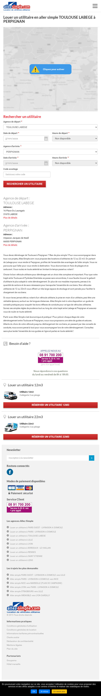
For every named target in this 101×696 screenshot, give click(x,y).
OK (34, 691)
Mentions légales (14, 645)
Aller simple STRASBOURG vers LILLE (26, 591)
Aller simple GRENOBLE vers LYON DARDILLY (30, 595)
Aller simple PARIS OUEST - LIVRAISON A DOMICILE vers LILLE (37, 575)
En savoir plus (59, 691)
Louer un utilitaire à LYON (21, 544)
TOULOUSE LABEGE (18, 203)
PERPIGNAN (12, 230)
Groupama (11, 660)
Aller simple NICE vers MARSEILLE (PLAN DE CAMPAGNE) (36, 583)
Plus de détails (10, 217)
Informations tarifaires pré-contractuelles (25, 633)
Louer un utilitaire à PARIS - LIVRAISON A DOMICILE (33, 532)
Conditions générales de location (21, 630)
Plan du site (12, 649)
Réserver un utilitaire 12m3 (50, 404)
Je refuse (44, 691)
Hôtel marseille (13, 664)
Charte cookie (13, 637)
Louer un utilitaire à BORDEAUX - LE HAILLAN (30, 548)
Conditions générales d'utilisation (22, 626)
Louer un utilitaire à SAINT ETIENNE (26, 556)
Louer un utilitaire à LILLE (21, 540)
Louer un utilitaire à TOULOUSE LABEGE (28, 536)
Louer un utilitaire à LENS (21, 560)
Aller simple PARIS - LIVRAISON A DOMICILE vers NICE (34, 579)
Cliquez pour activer (53, 69)
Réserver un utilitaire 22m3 (50, 436)
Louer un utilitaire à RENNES (23, 552)
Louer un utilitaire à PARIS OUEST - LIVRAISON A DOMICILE (36, 527)
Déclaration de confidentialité (20, 641)
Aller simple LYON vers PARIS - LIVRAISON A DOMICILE (34, 587)
